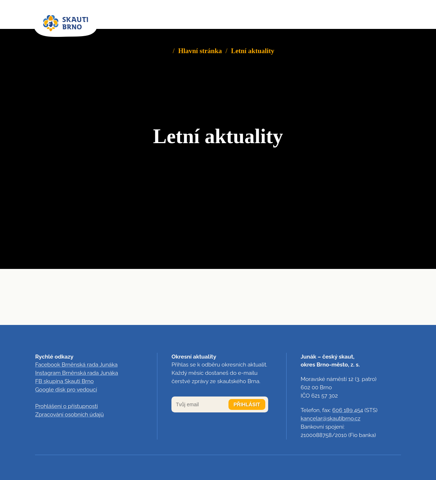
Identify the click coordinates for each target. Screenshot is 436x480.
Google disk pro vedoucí (66, 389)
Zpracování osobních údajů (69, 414)
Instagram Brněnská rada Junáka (76, 373)
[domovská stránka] (65, 23)
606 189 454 (347, 410)
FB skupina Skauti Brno (64, 381)
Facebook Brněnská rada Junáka (76, 364)
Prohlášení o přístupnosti (66, 406)
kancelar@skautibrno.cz (331, 418)
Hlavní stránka (200, 51)
